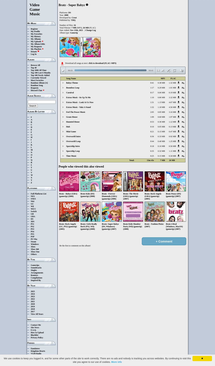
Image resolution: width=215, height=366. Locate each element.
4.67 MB (172, 102)
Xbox (33, 247)
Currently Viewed (38, 78)
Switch (34, 211)
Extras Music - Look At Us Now (80, 102)
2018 (33, 309)
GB (32, 214)
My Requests (36, 46)
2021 (33, 301)
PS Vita (34, 239)
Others (34, 254)
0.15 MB (161, 131)
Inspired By (36, 280)
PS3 (32, 229)
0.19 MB (172, 92)
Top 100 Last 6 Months (41, 73)
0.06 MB (161, 92)
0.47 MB (172, 131)
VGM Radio (36, 353)
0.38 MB (161, 83)
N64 (32, 201)
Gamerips (35, 265)
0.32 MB (161, 151)
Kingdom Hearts (38, 351)
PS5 (32, 234)
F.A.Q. (33, 330)
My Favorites (36, 34)
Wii (32, 206)
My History (36, 36)
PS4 (32, 231)
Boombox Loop (72, 88)
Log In (33, 54)
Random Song (37, 85)
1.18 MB (161, 107)
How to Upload (37, 332)
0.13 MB (172, 127)
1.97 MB (172, 117)
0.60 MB (161, 117)
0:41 (152, 83)
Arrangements (37, 273)
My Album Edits (38, 44)
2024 (33, 294)
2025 (33, 291)
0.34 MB (172, 156)
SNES (33, 199)
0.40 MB (161, 141)
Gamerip (74, 33)
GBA (33, 216)
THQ (73, 20)
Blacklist (34, 335)
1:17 (152, 88)
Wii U (33, 209)
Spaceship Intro (73, 146)
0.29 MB (161, 88)
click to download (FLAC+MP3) (102, 63)
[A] (46, 83)
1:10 (152, 97)
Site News (35, 327)
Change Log (90, 30)
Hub (68, 127)
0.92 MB (172, 136)
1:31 (152, 102)
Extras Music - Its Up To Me (78, 97)
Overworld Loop (73, 141)
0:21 (152, 131)
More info (116, 362)
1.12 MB (172, 122)
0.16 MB (161, 146)
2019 (33, 306)
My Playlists (37, 49)
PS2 (32, 226)
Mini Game (71, 131)
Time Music (71, 156)
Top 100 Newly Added (40, 75)
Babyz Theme (72, 83)
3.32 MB (172, 97)
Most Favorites (37, 80)
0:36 (152, 136)
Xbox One (35, 252)
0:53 (152, 122)
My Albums (36, 39)
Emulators (35, 348)
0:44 (152, 141)
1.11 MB (172, 151)
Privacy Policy (37, 337)
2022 (33, 299)
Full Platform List (38, 194)
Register (34, 29)
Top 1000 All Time (38, 70)
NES (33, 196)
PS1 (32, 224)
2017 (33, 311)
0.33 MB (161, 136)
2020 (33, 304)
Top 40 (34, 68)
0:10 (152, 127)
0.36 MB (161, 122)
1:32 (152, 107)
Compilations (36, 278)
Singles (34, 270)
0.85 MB (161, 112)
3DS (32, 221)
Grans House (71, 117)
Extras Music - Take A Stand (78, 107)
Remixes (34, 275)
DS (32, 219)
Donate (35, 51)
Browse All (35, 65)
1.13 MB (161, 102)
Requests (34, 88)
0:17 (152, 92)
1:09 (152, 117)
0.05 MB (161, 127)
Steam (33, 241)
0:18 (152, 146)
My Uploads (37, 41)
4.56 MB (172, 107)
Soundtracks (36, 268)
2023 (33, 296)
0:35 (152, 151)
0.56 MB (172, 146)
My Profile (35, 31)
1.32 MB (172, 83)
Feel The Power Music (75, 112)
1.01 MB (172, 88)
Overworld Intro (73, 136)
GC (32, 204)
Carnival (70, 92)
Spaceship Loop (73, 151)
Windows (35, 244)
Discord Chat (38, 90)
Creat (74, 17)
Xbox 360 (35, 249)
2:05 (152, 112)
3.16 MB (172, 112)
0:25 (152, 156)
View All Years (37, 314)
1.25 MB (172, 141)
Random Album (38, 83)
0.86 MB (161, 97)
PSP (32, 236)
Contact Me (36, 325)
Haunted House (73, 122)
